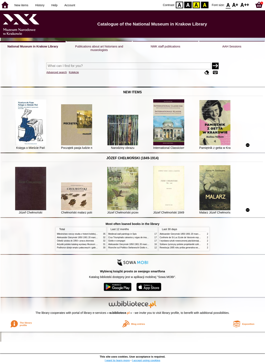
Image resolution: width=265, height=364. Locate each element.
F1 (235, 4)
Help (54, 5)
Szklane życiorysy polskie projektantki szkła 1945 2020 (185, 244)
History (40, 5)
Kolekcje (74, 72)
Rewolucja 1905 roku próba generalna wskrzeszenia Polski (187, 247)
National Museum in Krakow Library (32, 46)
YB (196, 4)
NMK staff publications (165, 46)
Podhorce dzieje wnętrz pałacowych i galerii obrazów (81, 247)
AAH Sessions (231, 46)
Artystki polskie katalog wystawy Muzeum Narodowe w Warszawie (87, 244)
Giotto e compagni (116, 241)
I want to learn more (117, 360)
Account (69, 5)
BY (204, 4)
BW (188, 4)
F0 (228, 4)
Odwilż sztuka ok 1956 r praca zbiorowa (75, 241)
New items (21, 5)
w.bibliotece (119, 312)
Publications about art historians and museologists (99, 48)
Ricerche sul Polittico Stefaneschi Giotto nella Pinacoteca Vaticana (139, 247)
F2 (245, 4)
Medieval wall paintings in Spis (122, 234)
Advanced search (56, 72)
